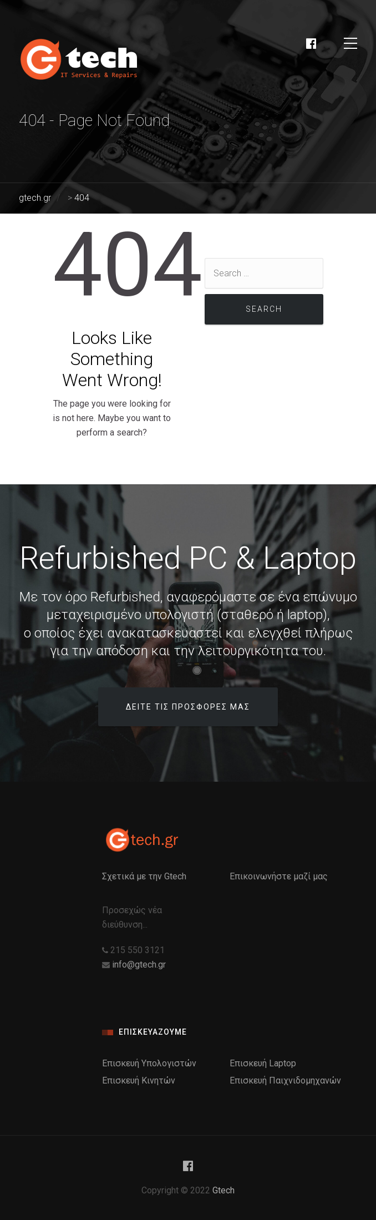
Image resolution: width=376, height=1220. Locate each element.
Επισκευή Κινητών (138, 1080)
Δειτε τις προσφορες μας (188, 706)
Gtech (223, 1190)
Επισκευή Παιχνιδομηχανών (285, 1080)
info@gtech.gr (139, 964)
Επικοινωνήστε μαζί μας (279, 876)
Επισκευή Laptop (263, 1063)
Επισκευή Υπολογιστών (149, 1063)
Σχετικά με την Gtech (144, 876)
